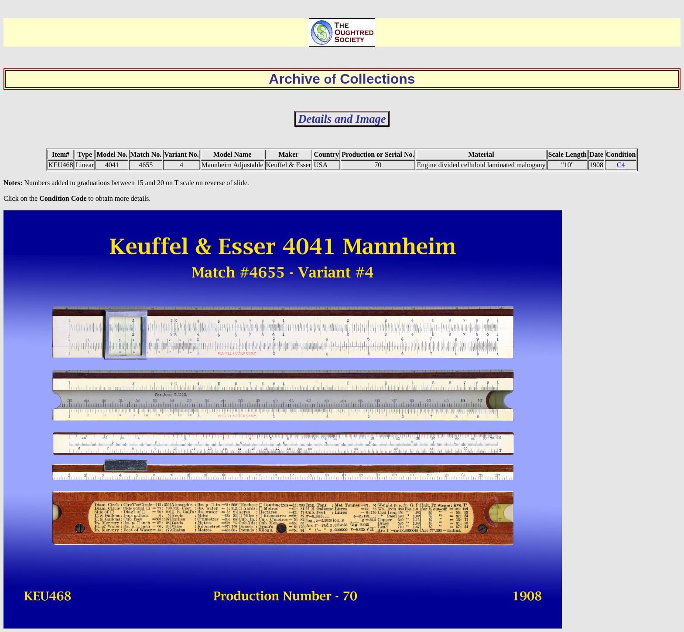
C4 (621, 165)
